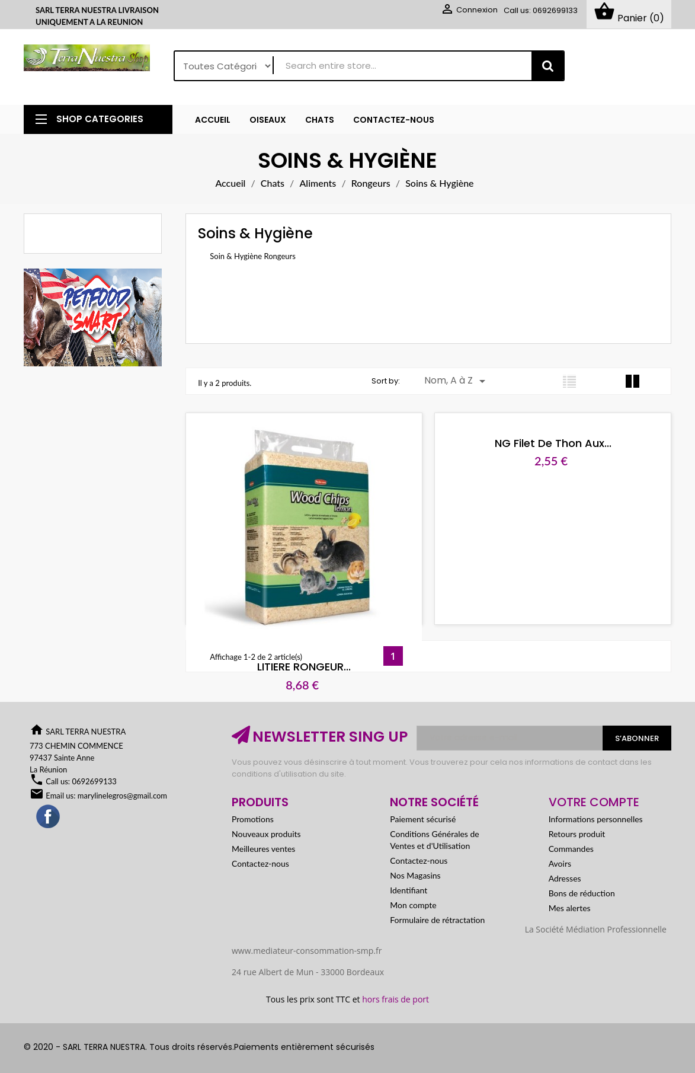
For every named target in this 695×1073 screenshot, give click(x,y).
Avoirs (560, 863)
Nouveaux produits (266, 834)
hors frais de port (395, 999)
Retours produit (577, 834)
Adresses (565, 878)
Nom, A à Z (456, 380)
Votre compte (594, 802)
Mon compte (413, 905)
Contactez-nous (260, 863)
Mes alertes (570, 908)
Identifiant (408, 890)
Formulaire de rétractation (437, 920)
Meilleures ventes (263, 849)
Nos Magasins (415, 875)
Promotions (253, 819)
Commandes (571, 849)
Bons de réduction (582, 893)
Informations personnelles (596, 819)
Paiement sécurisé (423, 819)
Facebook (49, 817)
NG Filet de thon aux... (534, 443)
